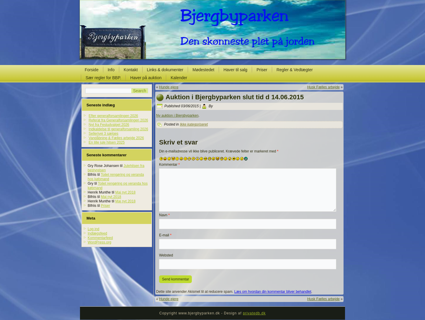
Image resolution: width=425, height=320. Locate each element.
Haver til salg (235, 69)
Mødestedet (203, 69)
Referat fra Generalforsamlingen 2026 (118, 120)
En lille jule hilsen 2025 (107, 142)
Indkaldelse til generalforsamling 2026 (118, 129)
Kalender (179, 77)
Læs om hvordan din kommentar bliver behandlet (272, 292)
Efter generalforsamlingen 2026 (113, 116)
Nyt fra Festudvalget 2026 (109, 125)
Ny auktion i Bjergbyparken (177, 115)
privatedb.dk (254, 313)
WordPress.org (99, 242)
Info (111, 69)
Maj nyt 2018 (125, 192)
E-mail (165, 235)
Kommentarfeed (100, 238)
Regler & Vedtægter (295, 69)
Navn (164, 215)
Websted (166, 255)
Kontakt (131, 69)
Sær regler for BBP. (103, 77)
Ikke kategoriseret (194, 124)
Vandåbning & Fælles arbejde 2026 (116, 138)
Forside (92, 69)
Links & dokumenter (165, 69)
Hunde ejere (168, 87)
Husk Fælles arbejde (323, 87)
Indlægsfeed (97, 233)
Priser (261, 69)
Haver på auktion (145, 77)
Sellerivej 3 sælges (103, 133)
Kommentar (169, 165)
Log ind (93, 229)
